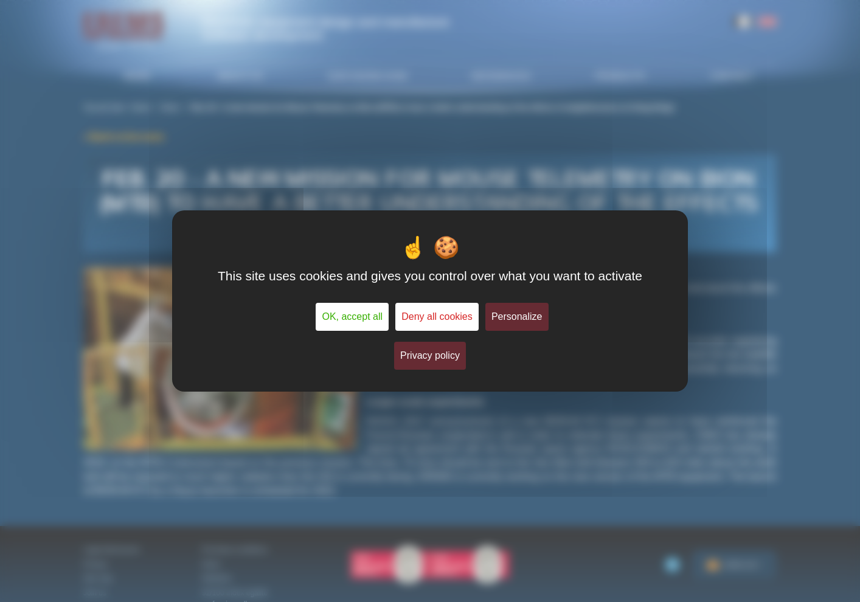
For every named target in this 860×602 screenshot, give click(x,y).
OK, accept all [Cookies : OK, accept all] (352, 316)
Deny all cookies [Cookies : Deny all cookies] (437, 316)
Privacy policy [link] (430, 355)
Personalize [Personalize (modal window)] (517, 316)
